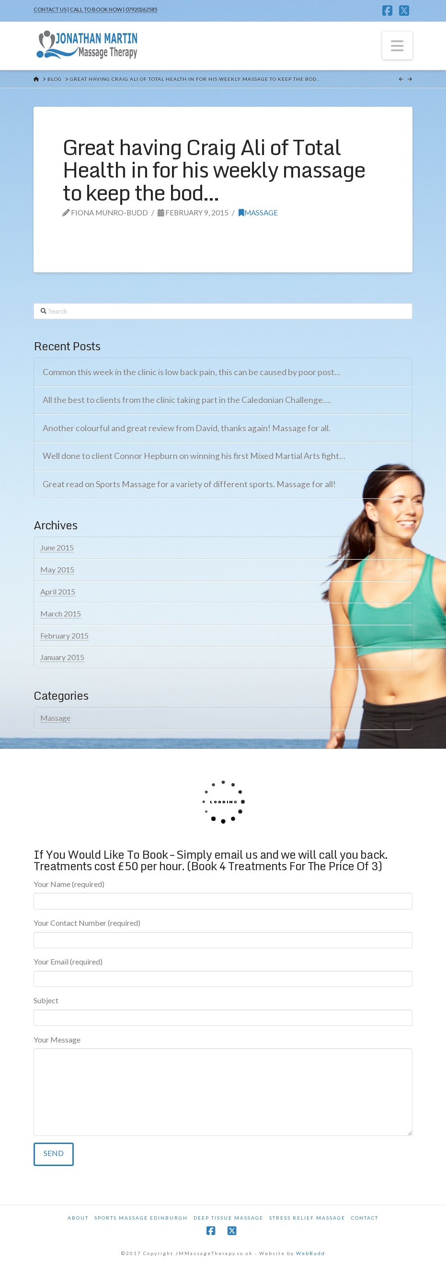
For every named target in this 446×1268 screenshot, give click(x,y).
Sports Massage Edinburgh (141, 1218)
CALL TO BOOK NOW (96, 9)
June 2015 (57, 547)
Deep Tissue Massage (228, 1218)
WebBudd (310, 1253)
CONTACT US (50, 9)
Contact (364, 1218)
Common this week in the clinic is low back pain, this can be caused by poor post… (192, 372)
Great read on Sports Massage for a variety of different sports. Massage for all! (189, 484)
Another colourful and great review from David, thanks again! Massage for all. (187, 428)
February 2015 (64, 635)
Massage (258, 212)
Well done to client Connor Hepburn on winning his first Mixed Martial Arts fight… (194, 456)
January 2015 (62, 657)
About (78, 1218)
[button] (397, 45)
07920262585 (141, 9)
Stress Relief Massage (307, 1218)
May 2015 (57, 569)
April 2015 (57, 591)
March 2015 (60, 613)
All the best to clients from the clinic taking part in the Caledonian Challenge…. (187, 400)
